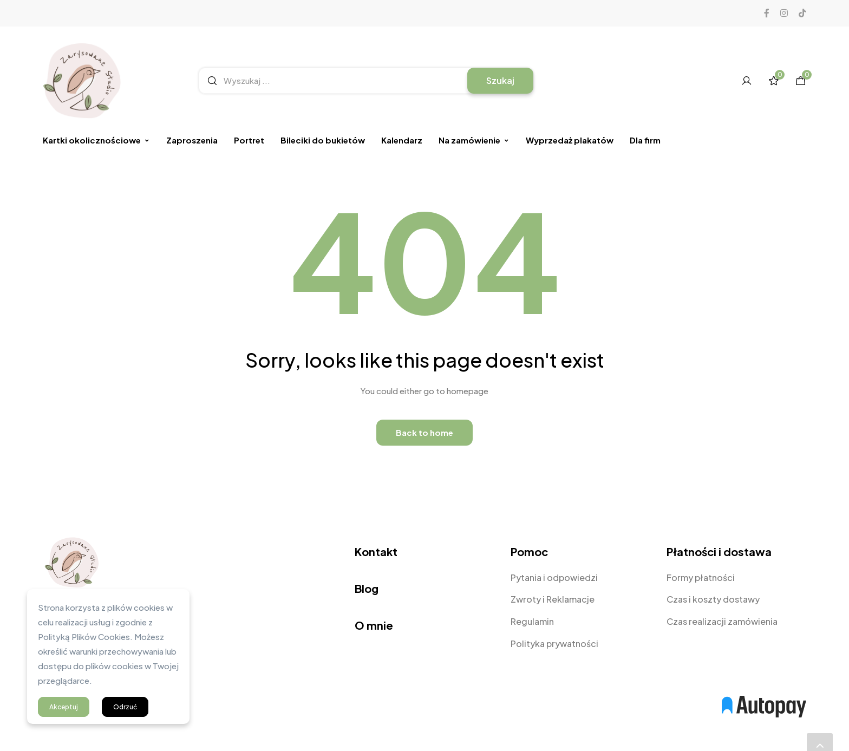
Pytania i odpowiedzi (554, 577)
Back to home (424, 432)
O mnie (374, 625)
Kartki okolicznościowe (96, 140)
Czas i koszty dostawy (713, 599)
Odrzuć (125, 707)
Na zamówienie (474, 140)
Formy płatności (701, 577)
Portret (249, 140)
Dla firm (645, 140)
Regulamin (532, 621)
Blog (366, 588)
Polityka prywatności (554, 643)
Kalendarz (401, 140)
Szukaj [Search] (500, 80)
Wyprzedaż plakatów (569, 140)
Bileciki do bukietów (322, 140)
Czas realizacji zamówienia (722, 621)
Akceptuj (63, 707)
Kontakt (376, 551)
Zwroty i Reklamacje (553, 599)
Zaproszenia (192, 140)
